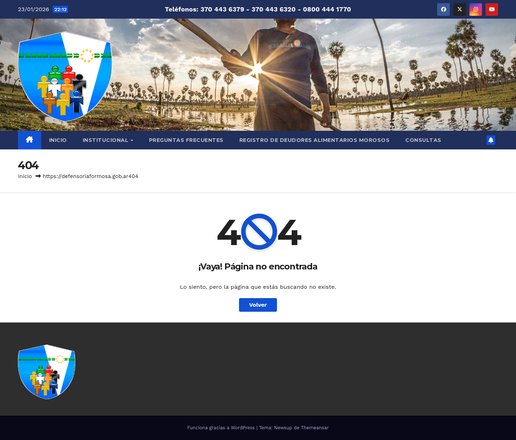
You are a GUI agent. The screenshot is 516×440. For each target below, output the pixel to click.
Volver (258, 304)
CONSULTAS (423, 140)
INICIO (58, 140)
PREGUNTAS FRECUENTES (186, 140)
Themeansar (315, 427)
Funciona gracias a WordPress (221, 427)
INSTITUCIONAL (106, 140)
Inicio (25, 176)
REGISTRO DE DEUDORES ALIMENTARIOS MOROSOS (314, 140)
